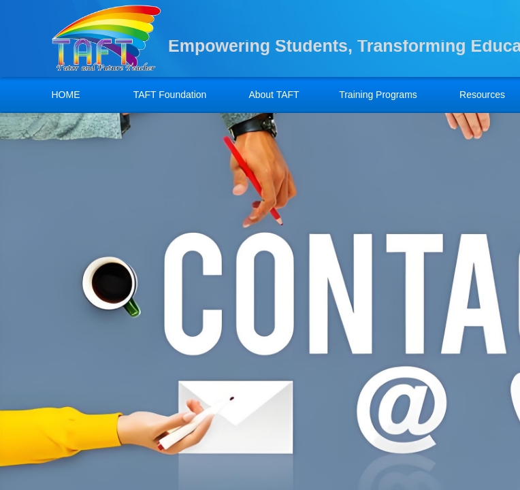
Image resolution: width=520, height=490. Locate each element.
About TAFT (273, 94)
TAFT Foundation (170, 94)
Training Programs (378, 94)
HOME (66, 94)
